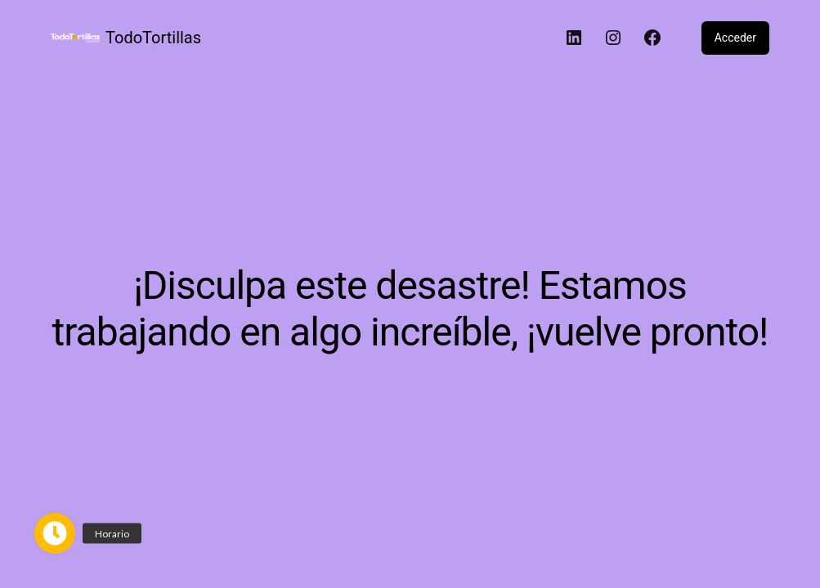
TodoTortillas (153, 37)
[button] (54, 533)
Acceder (735, 37)
